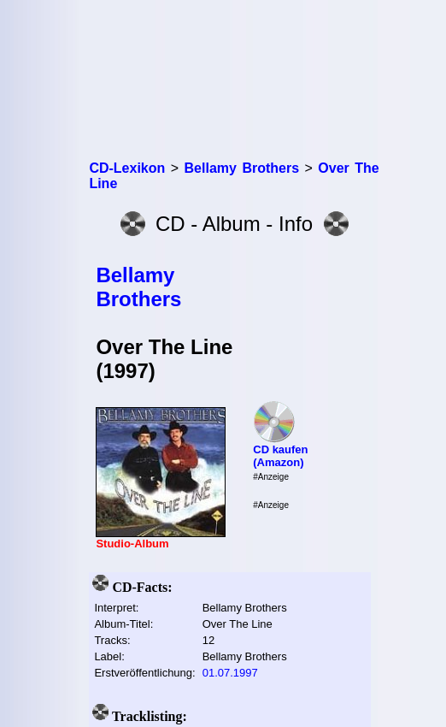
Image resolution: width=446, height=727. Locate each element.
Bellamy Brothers (138, 286)
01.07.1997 (230, 672)
